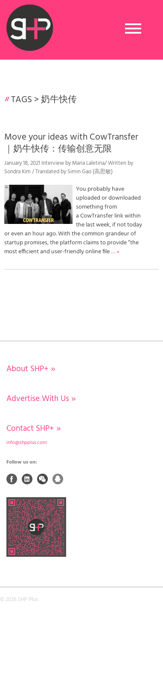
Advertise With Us (41, 398)
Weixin (42, 478)
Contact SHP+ (33, 428)
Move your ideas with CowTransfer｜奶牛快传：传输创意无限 (71, 143)
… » (115, 252)
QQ (58, 478)
